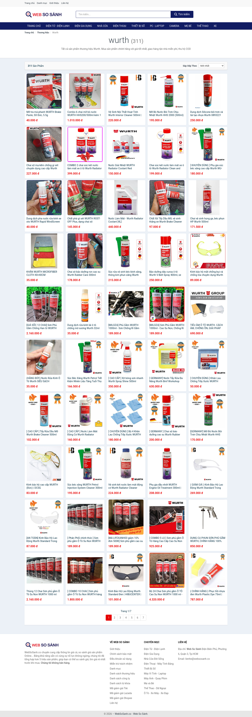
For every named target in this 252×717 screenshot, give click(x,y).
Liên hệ (65, 3)
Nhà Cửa (102, 26)
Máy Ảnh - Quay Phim (155, 678)
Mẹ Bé (187, 26)
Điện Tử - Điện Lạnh (57, 26)
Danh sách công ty (120, 678)
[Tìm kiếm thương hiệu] (123, 14)
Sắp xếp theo (190, 65)
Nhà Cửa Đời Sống (154, 658)
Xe (215, 26)
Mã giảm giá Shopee (121, 698)
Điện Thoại (119, 26)
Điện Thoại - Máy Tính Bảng (159, 663)
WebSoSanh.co (123, 713)
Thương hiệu (43, 32)
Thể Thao (203, 26)
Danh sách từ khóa (120, 683)
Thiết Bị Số (138, 26)
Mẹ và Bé (149, 683)
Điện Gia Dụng (83, 26)
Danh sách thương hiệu (122, 673)
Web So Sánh (140, 713)
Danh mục (42, 3)
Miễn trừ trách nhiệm (121, 663)
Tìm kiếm (182, 14)
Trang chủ (29, 3)
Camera (174, 26)
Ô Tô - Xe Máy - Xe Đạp (156, 693)
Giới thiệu (54, 3)
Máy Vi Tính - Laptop (155, 673)
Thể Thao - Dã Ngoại (155, 688)
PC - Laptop (157, 26)
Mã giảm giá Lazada (121, 693)
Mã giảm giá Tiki (119, 688)
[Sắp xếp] (211, 65)
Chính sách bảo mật (121, 654)
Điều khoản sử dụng (121, 658)
